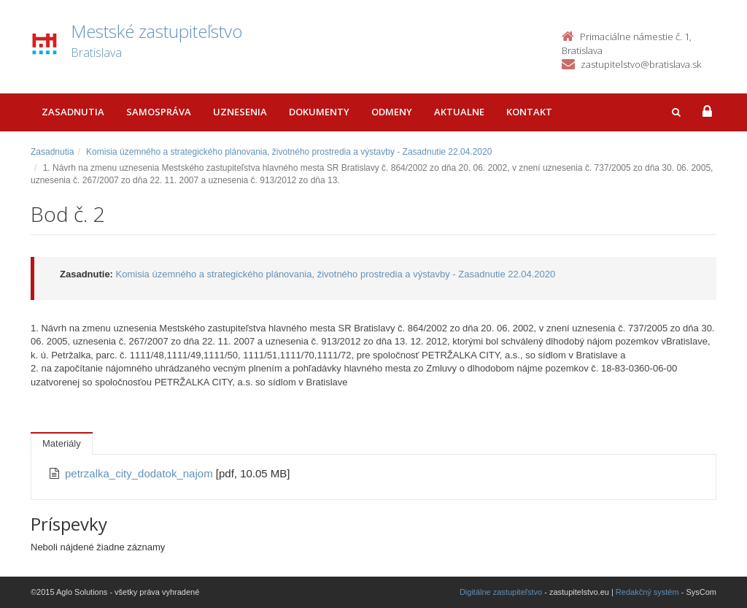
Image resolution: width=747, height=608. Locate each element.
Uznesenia (240, 111)
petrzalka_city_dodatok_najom (140, 473)
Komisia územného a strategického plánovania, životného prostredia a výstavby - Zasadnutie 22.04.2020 (289, 152)
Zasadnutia (73, 111)
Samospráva (158, 111)
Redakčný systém (647, 592)
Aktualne (459, 111)
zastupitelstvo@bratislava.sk (641, 64)
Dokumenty (319, 111)
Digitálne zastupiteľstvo (501, 592)
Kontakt (529, 111)
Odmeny (391, 111)
